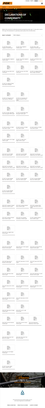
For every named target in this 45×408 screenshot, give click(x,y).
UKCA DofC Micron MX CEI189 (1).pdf (36, 262)
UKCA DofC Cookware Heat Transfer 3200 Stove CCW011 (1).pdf (35, 206)
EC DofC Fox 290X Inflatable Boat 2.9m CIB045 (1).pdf (7, 191)
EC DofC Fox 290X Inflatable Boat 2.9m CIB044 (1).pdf (21, 179)
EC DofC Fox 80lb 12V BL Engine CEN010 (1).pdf (8, 140)
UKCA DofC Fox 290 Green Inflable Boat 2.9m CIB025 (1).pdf (36, 155)
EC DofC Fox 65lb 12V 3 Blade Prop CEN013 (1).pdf (35, 128)
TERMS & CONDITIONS (11, 405)
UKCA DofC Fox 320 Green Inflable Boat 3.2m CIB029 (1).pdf (22, 167)
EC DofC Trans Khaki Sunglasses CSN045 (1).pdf (22, 59)
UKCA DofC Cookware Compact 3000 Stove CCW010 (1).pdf (8, 206)
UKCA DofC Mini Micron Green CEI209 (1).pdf (36, 286)
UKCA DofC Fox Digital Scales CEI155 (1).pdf (8, 233)
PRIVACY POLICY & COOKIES (23, 405)
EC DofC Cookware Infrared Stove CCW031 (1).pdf (35, 218)
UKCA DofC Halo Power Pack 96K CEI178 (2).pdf (21, 338)
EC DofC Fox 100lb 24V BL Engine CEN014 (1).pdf (21, 140)
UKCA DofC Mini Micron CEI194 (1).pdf (22, 299)
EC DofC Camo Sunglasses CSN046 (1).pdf (21, 47)
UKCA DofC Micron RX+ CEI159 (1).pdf (8, 286)
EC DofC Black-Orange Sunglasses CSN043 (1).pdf (7, 47)
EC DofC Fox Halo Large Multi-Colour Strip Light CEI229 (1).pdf (8, 113)
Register (41, 0)
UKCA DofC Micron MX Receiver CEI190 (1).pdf (22, 274)
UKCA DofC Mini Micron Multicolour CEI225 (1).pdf (34, 323)
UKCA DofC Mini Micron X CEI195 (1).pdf (22, 262)
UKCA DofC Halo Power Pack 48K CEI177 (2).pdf (7, 338)
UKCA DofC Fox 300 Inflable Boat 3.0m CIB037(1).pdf (21, 155)
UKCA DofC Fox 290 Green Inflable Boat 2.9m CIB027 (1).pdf (8, 167)
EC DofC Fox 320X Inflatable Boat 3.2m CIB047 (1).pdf (7, 179)
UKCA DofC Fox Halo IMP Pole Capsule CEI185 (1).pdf (36, 247)
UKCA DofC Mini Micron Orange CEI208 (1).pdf (8, 311)
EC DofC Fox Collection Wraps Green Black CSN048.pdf (8, 84)
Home (36, 0)
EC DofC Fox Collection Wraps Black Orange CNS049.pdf (36, 72)
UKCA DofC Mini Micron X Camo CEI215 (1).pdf (8, 299)
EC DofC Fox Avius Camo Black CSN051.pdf (22, 72)
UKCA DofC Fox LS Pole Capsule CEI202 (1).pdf (22, 247)
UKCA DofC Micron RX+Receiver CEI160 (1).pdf (22, 286)
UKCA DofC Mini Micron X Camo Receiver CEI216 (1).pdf (36, 274)
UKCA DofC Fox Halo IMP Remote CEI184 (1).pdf (7, 247)
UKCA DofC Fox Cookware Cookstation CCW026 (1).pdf (21, 218)
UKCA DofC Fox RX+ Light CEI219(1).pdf (21, 311)
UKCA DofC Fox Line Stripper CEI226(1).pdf (7, 352)
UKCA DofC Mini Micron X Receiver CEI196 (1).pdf (7, 262)
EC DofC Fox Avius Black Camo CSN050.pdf (8, 72)
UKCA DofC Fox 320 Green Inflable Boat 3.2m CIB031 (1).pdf (36, 167)
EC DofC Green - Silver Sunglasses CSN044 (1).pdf (35, 47)
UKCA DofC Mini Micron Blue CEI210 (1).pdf (7, 274)
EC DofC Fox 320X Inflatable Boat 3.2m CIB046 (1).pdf (35, 179)
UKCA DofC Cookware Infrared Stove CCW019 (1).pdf (8, 218)
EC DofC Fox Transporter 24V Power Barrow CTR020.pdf (7, 99)
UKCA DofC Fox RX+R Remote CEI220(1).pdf (8, 323)
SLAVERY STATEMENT (34, 405)
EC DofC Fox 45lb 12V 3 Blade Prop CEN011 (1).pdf (8, 128)
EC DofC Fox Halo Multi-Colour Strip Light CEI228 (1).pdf (22, 113)
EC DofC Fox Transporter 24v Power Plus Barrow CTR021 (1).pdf (21, 99)
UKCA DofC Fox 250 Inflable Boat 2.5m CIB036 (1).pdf (7, 155)
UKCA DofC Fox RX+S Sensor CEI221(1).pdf (21, 323)
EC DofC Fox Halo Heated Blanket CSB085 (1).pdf (7, 367)
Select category (6, 35)
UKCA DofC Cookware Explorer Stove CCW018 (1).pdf (22, 206)
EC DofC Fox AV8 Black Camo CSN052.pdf (35, 59)
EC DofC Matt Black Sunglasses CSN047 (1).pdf (8, 59)
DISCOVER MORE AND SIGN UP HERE (22, 382)
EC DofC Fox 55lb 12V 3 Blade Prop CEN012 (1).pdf (22, 128)
